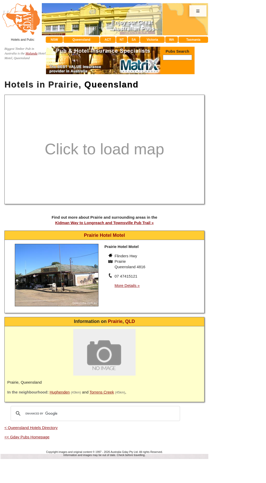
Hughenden (60, 392)
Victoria (152, 40)
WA (171, 40)
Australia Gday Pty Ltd (124, 451)
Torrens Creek (102, 392)
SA (134, 40)
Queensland (81, 40)
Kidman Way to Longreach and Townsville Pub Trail (102, 222)
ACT (108, 40)
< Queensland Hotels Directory (31, 427)
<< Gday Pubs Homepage (26, 437)
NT (121, 40)
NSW (54, 40)
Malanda (31, 53)
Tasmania (193, 40)
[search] (94, 413)
